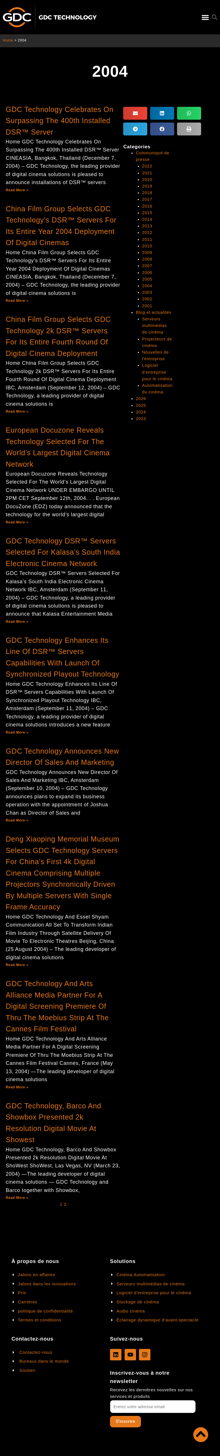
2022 (147, 166)
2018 (147, 192)
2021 (147, 172)
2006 (147, 271)
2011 (147, 239)
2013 (147, 225)
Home (8, 40)
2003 (147, 291)
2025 (141, 403)
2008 (147, 258)
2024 (141, 410)
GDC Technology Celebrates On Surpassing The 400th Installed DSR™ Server (59, 120)
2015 (147, 212)
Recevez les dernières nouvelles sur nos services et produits (151, 1393)
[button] (205, 17)
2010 (147, 245)
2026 (141, 397)
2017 (147, 199)
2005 (147, 278)
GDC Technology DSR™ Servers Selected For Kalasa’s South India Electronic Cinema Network (63, 552)
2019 (147, 186)
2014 (147, 218)
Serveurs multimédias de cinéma (154, 324)
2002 (147, 298)
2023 (141, 417)
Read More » (17, 190)
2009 (147, 252)
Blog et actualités (153, 311)
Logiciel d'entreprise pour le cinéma (157, 370)
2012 (147, 232)
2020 (147, 179)
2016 (147, 205)
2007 (147, 265)
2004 (147, 285)
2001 (147, 304)
